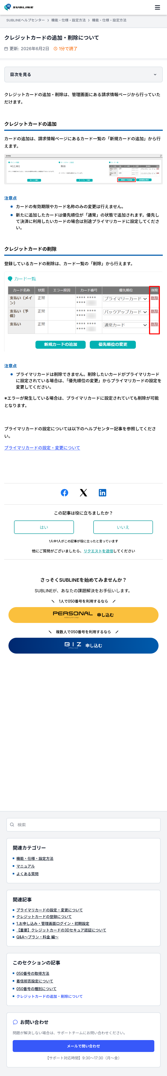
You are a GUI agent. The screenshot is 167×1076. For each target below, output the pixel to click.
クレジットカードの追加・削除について (49, 996)
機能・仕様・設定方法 (68, 20)
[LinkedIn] (102, 494)
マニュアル (25, 866)
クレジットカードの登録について (44, 916)
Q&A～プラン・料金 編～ (37, 937)
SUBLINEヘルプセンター (25, 20)
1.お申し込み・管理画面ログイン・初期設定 (52, 923)
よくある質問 (27, 874)
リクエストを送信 (98, 551)
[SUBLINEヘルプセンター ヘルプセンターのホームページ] (18, 7)
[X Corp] (83, 494)
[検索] (83, 825)
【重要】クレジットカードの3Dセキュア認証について (61, 930)
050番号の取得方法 (32, 973)
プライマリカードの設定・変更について (42, 447)
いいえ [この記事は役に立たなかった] (123, 527)
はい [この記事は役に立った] (44, 527)
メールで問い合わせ (83, 1046)
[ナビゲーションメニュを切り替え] (157, 7)
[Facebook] (64, 494)
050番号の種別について (36, 988)
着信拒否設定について (34, 981)
